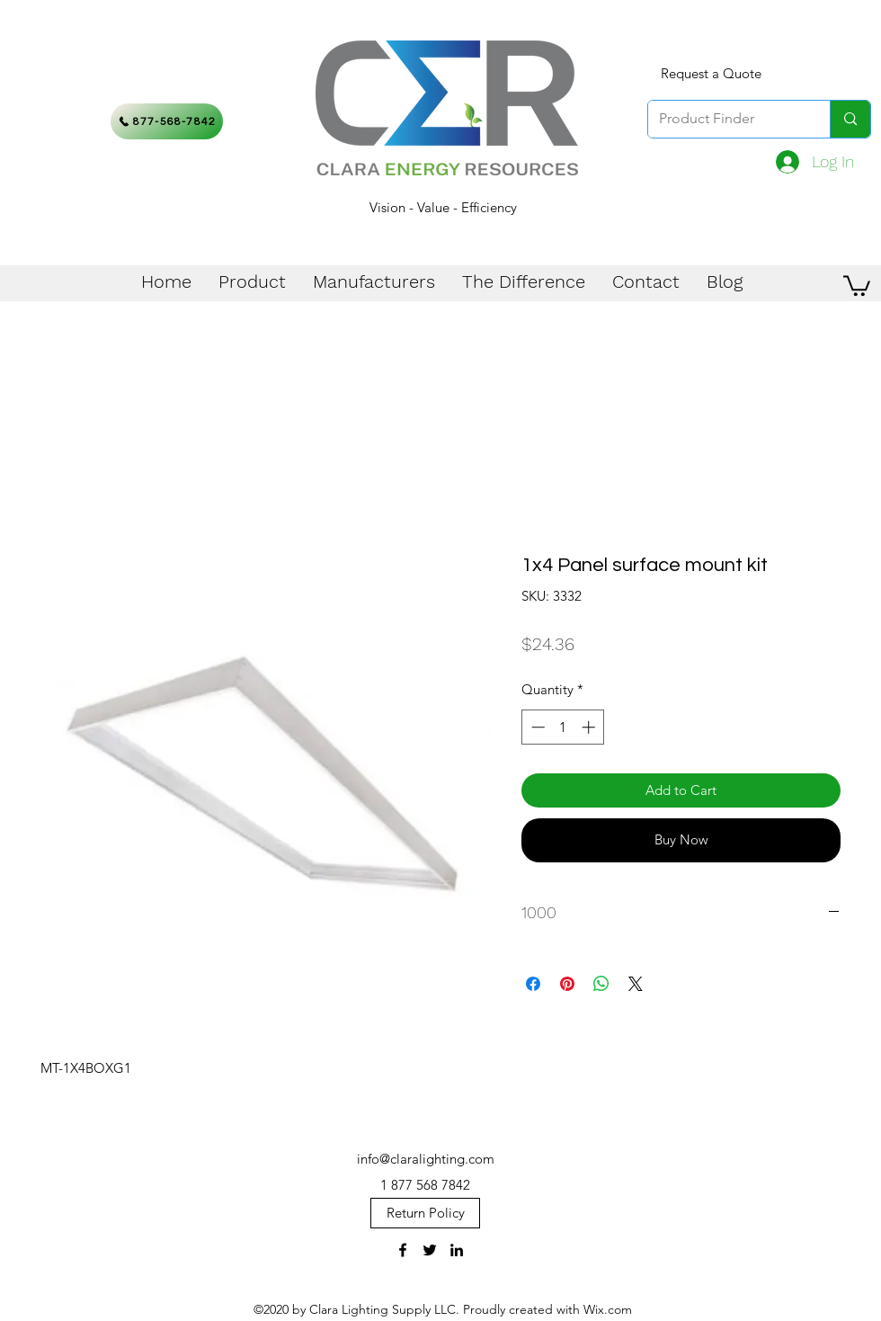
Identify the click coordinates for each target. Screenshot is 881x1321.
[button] (856, 284)
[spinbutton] (563, 727)
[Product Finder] (725, 119)
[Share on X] (635, 984)
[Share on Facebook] (533, 984)
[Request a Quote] (711, 74)
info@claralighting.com (425, 1158)
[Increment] (590, 727)
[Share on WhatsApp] (601, 984)
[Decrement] (536, 727)
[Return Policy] (425, 1213)
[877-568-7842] (167, 121)
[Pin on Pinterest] (567, 984)
